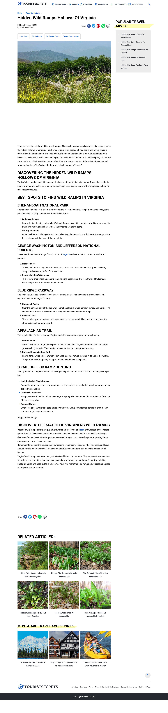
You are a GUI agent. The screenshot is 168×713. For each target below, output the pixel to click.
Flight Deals (37, 36)
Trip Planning (120, 4)
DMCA (141, 687)
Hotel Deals (23, 36)
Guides (74, 4)
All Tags (148, 687)
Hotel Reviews (137, 4)
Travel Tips (87, 4)
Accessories (103, 4)
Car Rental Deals (52, 36)
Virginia (66, 254)
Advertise (134, 687)
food (82, 430)
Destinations (60, 4)
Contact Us (125, 687)
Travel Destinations (71, 36)
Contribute (83, 687)
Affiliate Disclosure (112, 687)
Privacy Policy (99, 687)
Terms (91, 687)
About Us (75, 687)
